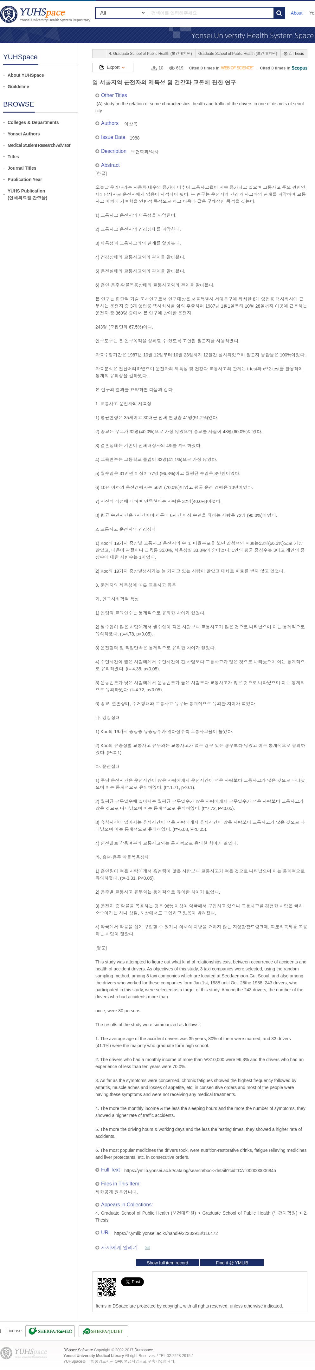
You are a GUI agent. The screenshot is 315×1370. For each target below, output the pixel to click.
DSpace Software (78, 1350)
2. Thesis (296, 53)
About (297, 13)
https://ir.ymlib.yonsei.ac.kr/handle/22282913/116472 (166, 1233)
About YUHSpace (26, 75)
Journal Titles (22, 168)
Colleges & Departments (33, 122)
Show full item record (167, 1262)
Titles (13, 156)
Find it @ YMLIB (232, 1262)
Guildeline (18, 86)
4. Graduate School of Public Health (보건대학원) (150, 53)
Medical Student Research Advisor (39, 145)
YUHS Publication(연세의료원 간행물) (27, 194)
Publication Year (25, 179)
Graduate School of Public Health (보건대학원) (237, 53)
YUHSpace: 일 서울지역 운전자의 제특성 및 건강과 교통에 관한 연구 (46, 14)
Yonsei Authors (24, 133)
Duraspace (143, 1350)
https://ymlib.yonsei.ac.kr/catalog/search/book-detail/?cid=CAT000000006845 (200, 1170)
